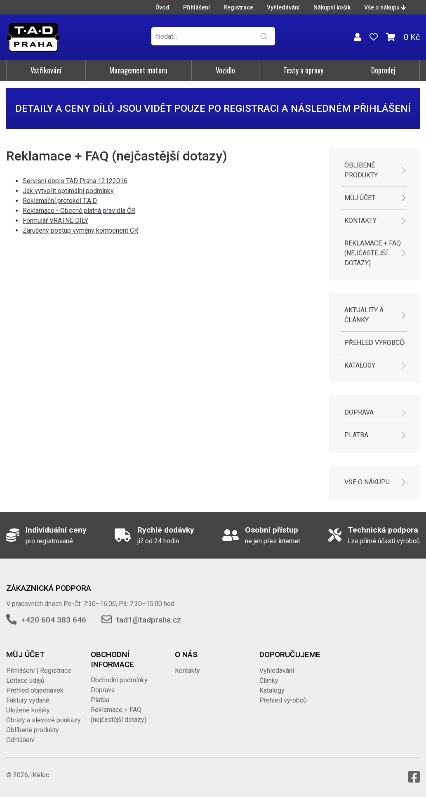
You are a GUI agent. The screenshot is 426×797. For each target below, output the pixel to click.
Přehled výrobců (374, 343)
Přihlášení (196, 7)
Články (268, 680)
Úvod (162, 7)
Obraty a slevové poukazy (43, 720)
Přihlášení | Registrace (38, 670)
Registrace (238, 7)
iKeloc (40, 775)
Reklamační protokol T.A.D (60, 201)
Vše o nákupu (385, 7)
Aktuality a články (364, 315)
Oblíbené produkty (361, 170)
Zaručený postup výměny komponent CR (80, 230)
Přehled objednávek (35, 690)
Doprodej (383, 70)
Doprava (359, 412)
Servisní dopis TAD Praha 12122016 (75, 181)
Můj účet (359, 198)
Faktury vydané (27, 700)
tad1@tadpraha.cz (148, 620)
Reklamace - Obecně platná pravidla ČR (79, 211)
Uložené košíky (28, 710)
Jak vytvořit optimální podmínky (68, 191)
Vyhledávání (283, 7)
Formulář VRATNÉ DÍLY (55, 220)
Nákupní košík (332, 7)
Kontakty (360, 220)
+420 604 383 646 (53, 620)
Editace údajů (25, 680)
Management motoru (138, 70)
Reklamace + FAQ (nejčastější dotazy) (372, 253)
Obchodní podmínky (119, 680)
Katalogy (359, 365)
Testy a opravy (303, 70)
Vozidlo (225, 70)
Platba (356, 435)
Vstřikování (46, 70)
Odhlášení (20, 740)
